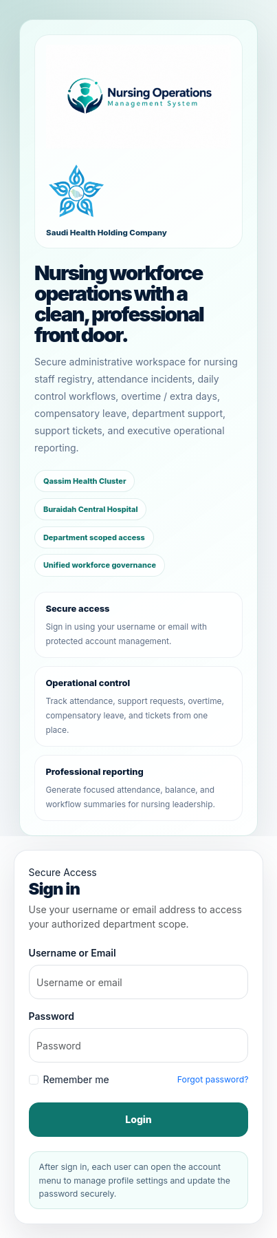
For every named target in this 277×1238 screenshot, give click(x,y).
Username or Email (72, 953)
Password (51, 1016)
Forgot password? (213, 1079)
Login (138, 1119)
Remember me (76, 1079)
